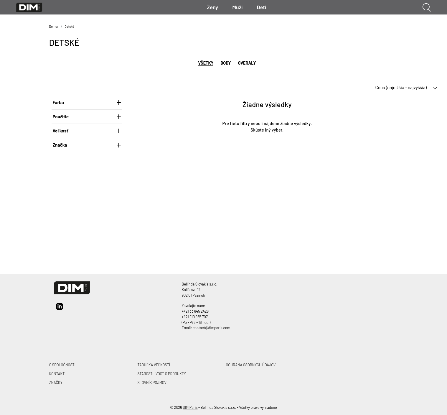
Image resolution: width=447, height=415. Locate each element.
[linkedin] (59, 308)
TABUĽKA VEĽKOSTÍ (154, 364)
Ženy (212, 7)
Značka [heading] (87, 144)
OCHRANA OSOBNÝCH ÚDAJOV (251, 364)
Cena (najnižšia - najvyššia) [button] (406, 88)
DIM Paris (190, 407)
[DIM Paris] (29, 6)
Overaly (247, 62)
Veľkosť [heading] (87, 130)
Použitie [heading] (87, 116)
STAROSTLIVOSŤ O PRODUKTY (162, 373)
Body (225, 62)
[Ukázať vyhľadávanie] (426, 7)
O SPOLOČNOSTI (62, 364)
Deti (261, 7)
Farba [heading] (87, 102)
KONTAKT (57, 373)
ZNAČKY (55, 382)
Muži (237, 7)
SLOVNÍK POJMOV (152, 382)
